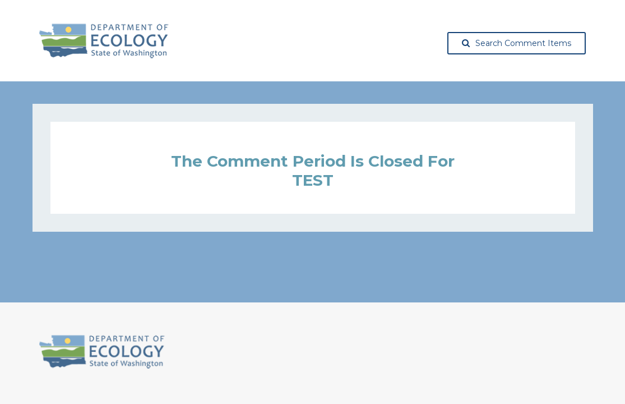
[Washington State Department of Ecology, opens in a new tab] (104, 41)
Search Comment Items (516, 43)
